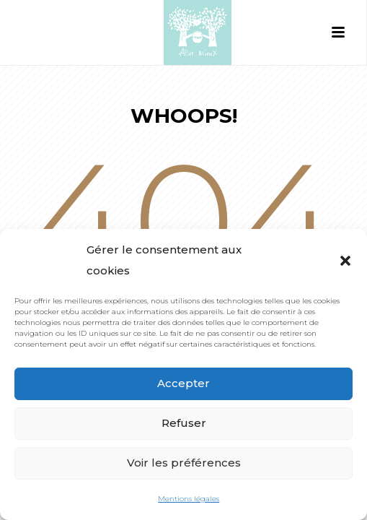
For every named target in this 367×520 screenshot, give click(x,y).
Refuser (184, 423)
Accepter (183, 383)
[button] (345, 261)
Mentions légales (188, 498)
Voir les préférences (184, 462)
